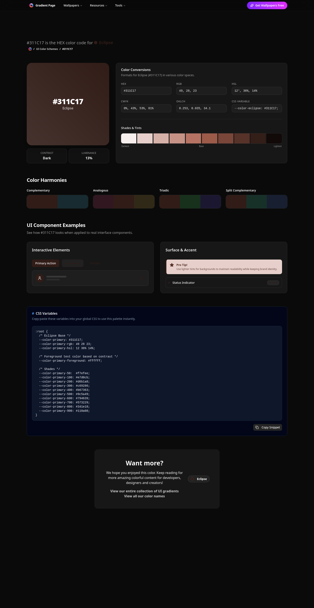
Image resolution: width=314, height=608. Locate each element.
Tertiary (94, 264)
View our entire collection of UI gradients (144, 491)
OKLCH (180, 102)
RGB (179, 84)
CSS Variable (241, 102)
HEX (123, 84)
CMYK (125, 102)
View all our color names (144, 496)
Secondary (72, 264)
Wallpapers (72, 5)
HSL (234, 84)
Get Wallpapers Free (267, 5)
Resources (99, 5)
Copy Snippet (267, 428)
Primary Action (45, 264)
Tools (120, 5)
